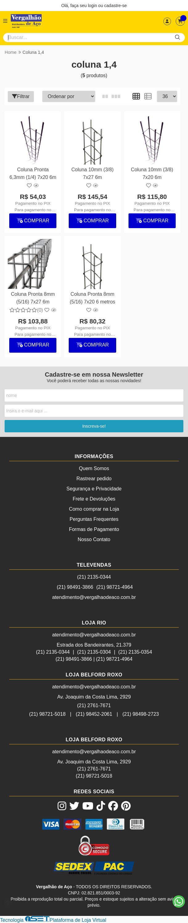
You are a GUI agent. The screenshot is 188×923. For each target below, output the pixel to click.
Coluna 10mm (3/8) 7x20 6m (152, 173)
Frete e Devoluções (94, 498)
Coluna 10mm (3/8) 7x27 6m (93, 173)
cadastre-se (115, 5)
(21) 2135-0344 (94, 577)
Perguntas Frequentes (94, 519)
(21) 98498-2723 (140, 714)
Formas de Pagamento (94, 529)
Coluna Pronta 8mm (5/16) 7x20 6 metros (92, 297)
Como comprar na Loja (94, 509)
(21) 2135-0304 (94, 652)
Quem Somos (94, 468)
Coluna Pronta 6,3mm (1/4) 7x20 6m (33, 173)
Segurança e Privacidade (94, 488)
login (93, 5)
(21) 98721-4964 (114, 587)
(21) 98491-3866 (75, 587)
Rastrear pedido (94, 478)
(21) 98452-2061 (94, 714)
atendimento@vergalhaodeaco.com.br (94, 597)
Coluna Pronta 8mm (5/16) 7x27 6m (33, 297)
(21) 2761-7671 (94, 705)
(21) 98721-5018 (47, 714)
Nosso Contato (94, 539)
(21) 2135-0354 (135, 652)
